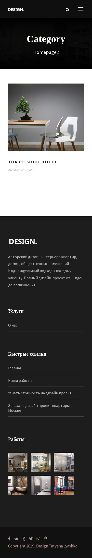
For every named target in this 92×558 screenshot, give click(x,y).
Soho (31, 170)
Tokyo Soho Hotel (33, 162)
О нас (12, 325)
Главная (15, 367)
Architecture (16, 170)
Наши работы (20, 380)
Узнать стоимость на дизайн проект (40, 392)
